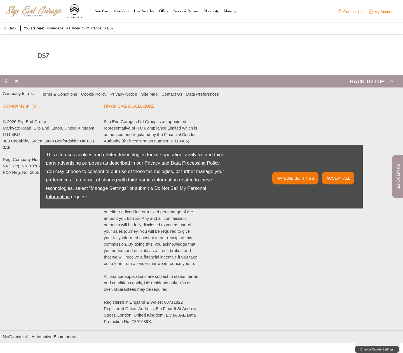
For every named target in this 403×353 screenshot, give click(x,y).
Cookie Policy (94, 94)
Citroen (74, 28)
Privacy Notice (123, 94)
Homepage (55, 28)
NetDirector (14, 336)
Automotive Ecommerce (54, 336)
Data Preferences (202, 94)
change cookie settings (377, 349)
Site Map (149, 94)
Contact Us (171, 94)
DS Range (93, 28)
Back (12, 28)
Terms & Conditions (59, 94)
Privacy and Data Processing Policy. (182, 162)
